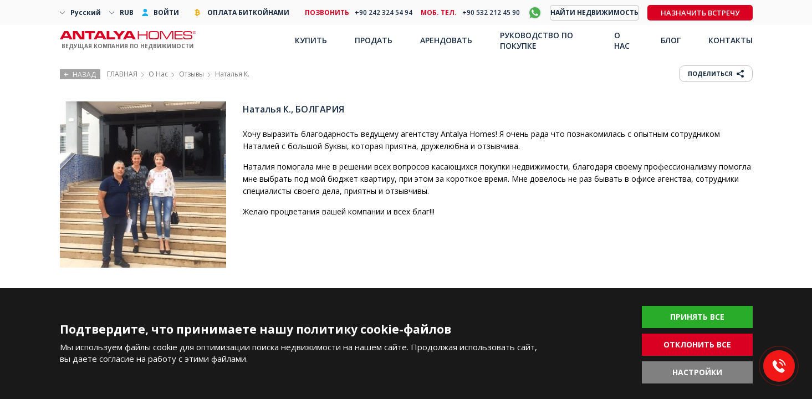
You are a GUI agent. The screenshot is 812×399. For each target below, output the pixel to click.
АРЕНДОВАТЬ (446, 40)
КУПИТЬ (311, 40)
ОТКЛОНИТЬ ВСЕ (697, 344)
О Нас (158, 74)
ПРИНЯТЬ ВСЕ (697, 316)
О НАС (622, 40)
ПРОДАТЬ (373, 40)
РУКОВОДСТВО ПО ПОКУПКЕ (536, 40)
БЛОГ (671, 40)
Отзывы (191, 74)
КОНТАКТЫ (730, 40)
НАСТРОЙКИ (697, 372)
